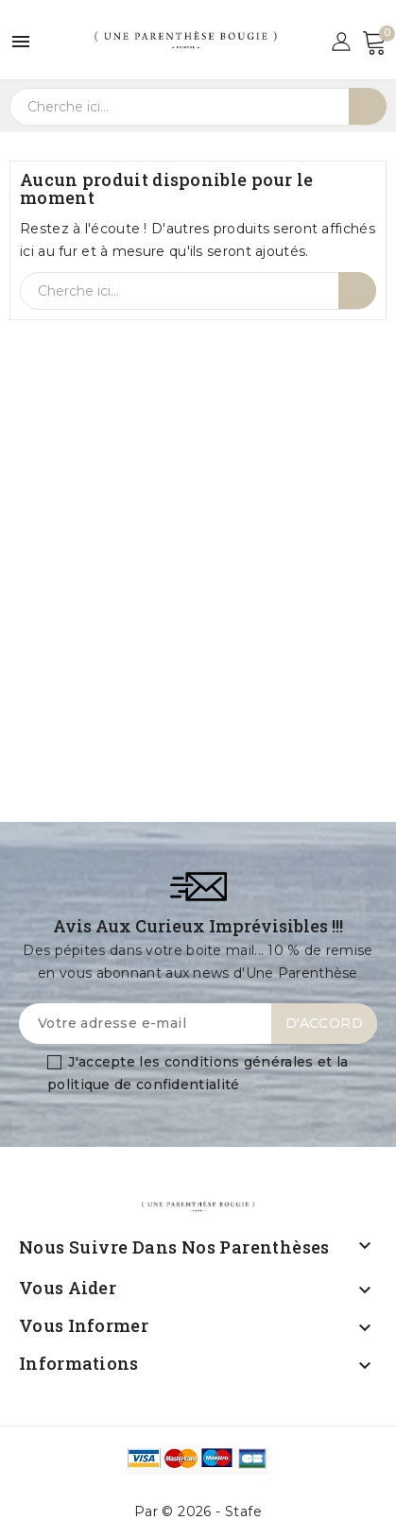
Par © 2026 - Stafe (198, 1511)
